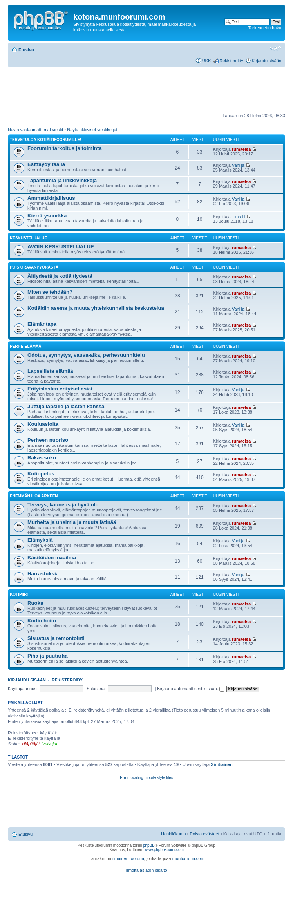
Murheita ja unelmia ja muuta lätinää (71, 522)
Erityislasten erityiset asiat (59, 389)
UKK (206, 60)
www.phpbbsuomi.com (164, 850)
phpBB (149, 845)
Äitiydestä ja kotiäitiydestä (59, 276)
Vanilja (238, 165)
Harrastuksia (43, 574)
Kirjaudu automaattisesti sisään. (190, 688)
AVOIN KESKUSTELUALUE (60, 246)
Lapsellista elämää (50, 371)
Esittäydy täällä (46, 164)
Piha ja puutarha (47, 656)
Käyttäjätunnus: (23, 688)
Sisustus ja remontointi (56, 638)
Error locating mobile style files (146, 777)
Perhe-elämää (26, 346)
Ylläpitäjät (30, 743)
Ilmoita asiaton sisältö (146, 870)
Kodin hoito (41, 620)
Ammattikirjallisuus (51, 198)
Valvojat (49, 743)
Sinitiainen (222, 764)
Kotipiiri (19, 594)
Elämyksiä (40, 540)
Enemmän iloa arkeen (34, 496)
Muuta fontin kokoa (275, 48)
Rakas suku (41, 458)
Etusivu (26, 49)
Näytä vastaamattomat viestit (35, 129)
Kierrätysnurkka (47, 216)
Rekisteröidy (231, 60)
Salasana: (96, 688)
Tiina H (238, 216)
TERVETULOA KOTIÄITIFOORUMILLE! (45, 139)
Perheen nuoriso (47, 440)
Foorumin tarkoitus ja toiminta (64, 148)
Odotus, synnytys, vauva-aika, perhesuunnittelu (86, 355)
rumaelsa (241, 149)
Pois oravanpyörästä (34, 267)
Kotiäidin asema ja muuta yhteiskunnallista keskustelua (95, 308)
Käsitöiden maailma (51, 557)
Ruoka (35, 603)
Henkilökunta (173, 833)
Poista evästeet (204, 833)
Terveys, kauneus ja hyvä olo (63, 505)
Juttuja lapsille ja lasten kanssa (65, 406)
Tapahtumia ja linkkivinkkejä (62, 180)
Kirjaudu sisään (266, 60)
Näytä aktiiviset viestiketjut (92, 129)
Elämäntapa (41, 324)
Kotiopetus (40, 474)
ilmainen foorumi (128, 858)
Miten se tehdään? (49, 292)
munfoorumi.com (188, 858)
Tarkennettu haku (264, 27)
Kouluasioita (42, 424)
